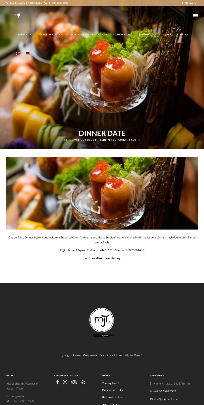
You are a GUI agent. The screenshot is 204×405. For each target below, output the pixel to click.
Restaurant (77, 34)
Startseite (24, 34)
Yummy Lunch (111, 383)
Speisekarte (122, 34)
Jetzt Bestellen (93, 258)
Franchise (99, 34)
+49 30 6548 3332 (56, 2)
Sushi (135, 139)
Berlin (104, 139)
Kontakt (183, 34)
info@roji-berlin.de (166, 399)
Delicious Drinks (112, 390)
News (167, 34)
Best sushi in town (113, 397)
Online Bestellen (50, 34)
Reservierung (147, 34)
